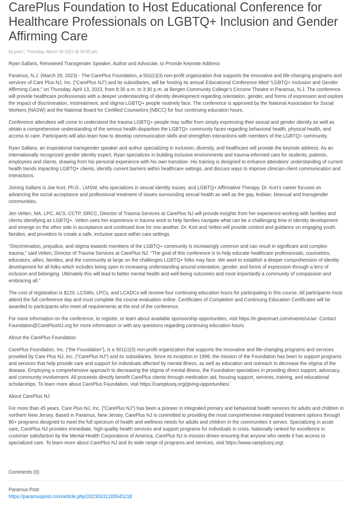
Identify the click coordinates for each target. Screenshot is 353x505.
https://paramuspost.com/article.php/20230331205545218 (70, 496)
